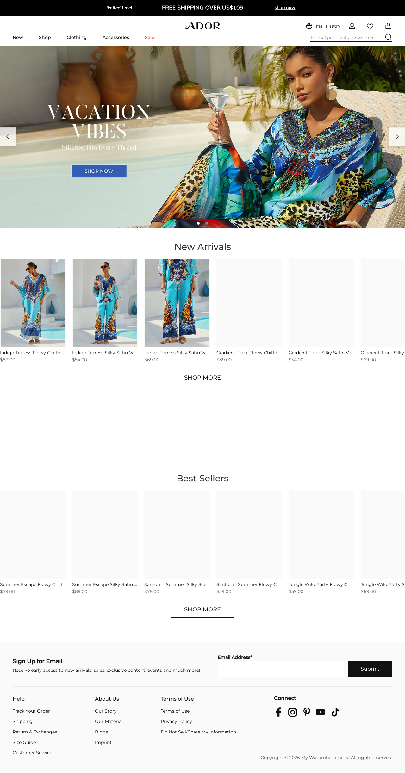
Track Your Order (31, 711)
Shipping (23, 721)
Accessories (116, 37)
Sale (149, 37)
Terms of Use (177, 699)
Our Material (109, 721)
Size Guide (24, 742)
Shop (45, 37)
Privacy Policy (176, 721)
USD (335, 26)
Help (19, 699)
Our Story (106, 711)
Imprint (103, 742)
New (18, 37)
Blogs (101, 732)
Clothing (77, 37)
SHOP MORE (202, 377)
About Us (107, 699)
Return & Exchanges (35, 732)
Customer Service (32, 753)
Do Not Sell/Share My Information (198, 732)
